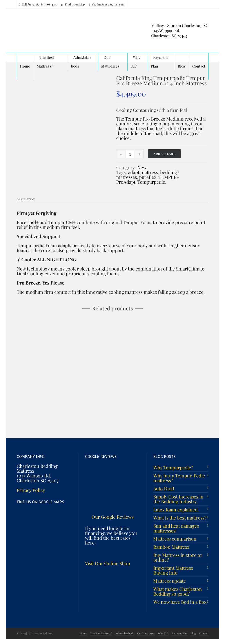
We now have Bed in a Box (180, 601)
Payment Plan (179, 633)
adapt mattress (143, 172)
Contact (203, 633)
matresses (126, 177)
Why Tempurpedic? (173, 467)
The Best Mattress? (101, 633)
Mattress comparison (174, 538)
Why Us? (163, 633)
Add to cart (164, 153)
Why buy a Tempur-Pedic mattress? (179, 478)
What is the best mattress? (180, 517)
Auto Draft (163, 488)
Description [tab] (26, 199)
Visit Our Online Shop (107, 563)
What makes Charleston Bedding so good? (177, 591)
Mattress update (169, 580)
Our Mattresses (146, 633)
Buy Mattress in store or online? (177, 557)
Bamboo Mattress (171, 546)
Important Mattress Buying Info (173, 570)
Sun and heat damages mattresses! (176, 528)
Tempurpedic (151, 182)
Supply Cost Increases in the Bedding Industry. (178, 499)
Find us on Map (73, 4)
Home (83, 633)
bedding (168, 172)
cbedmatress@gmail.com (107, 4)
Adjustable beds (124, 633)
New (141, 167)
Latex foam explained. (176, 509)
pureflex (147, 177)
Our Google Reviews (113, 517)
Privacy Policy (31, 490)
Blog (193, 633)
